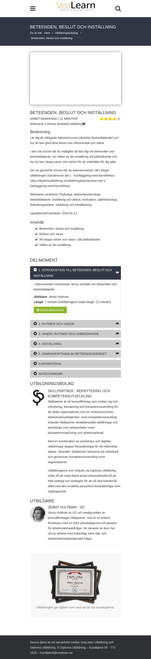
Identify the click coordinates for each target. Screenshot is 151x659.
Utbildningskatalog (67, 32)
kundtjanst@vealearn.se (56, 652)
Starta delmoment (50, 310)
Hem (47, 32)
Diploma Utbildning (43, 647)
